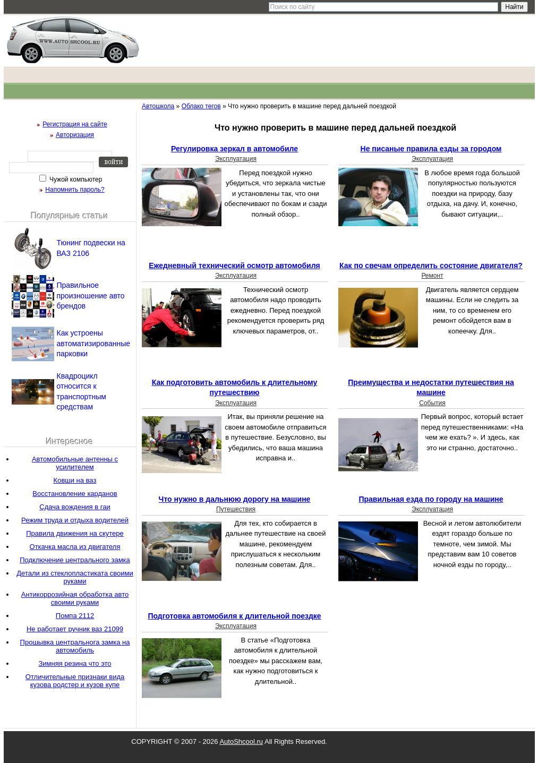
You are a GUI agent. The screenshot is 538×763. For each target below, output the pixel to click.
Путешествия (235, 509)
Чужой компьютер (75, 179)
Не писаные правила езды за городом (431, 148)
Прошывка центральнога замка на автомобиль (75, 646)
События (432, 403)
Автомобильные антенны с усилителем (75, 463)
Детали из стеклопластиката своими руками (74, 577)
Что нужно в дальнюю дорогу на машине (235, 499)
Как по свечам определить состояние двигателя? (431, 265)
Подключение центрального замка (75, 560)
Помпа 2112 (75, 616)
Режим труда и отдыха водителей (75, 520)
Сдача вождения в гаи (74, 507)
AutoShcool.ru (241, 741)
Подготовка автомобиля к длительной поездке (234, 616)
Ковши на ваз (75, 480)
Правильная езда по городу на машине (430, 499)
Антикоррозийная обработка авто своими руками (75, 598)
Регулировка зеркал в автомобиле (234, 148)
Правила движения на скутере (75, 533)
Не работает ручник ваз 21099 (75, 629)
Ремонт (432, 275)
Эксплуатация (236, 158)
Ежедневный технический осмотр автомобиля (234, 265)
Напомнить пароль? (74, 189)
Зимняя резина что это (74, 663)
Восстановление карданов (74, 494)
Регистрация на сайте (74, 124)
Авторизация (75, 135)
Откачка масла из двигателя (75, 547)
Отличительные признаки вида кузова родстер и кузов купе (74, 681)
